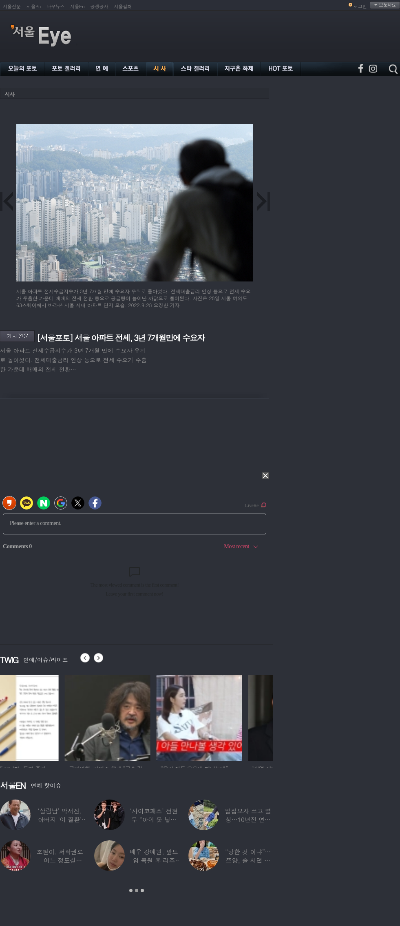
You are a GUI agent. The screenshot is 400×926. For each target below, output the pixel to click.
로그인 (360, 6)
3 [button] (142, 890)
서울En (77, 6)
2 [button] (136, 890)
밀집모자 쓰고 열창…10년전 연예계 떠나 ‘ (248, 819)
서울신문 (12, 6)
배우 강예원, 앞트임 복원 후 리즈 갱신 (154, 860)
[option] (43, 717)
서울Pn (34, 6)
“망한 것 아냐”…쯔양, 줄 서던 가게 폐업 (248, 860)
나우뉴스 (55, 6)
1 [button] (131, 890)
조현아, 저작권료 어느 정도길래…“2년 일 (60, 860)
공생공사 (99, 6)
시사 (9, 94)
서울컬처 (123, 6)
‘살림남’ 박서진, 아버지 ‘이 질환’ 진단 (60, 819)
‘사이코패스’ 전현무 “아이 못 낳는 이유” (154, 819)
